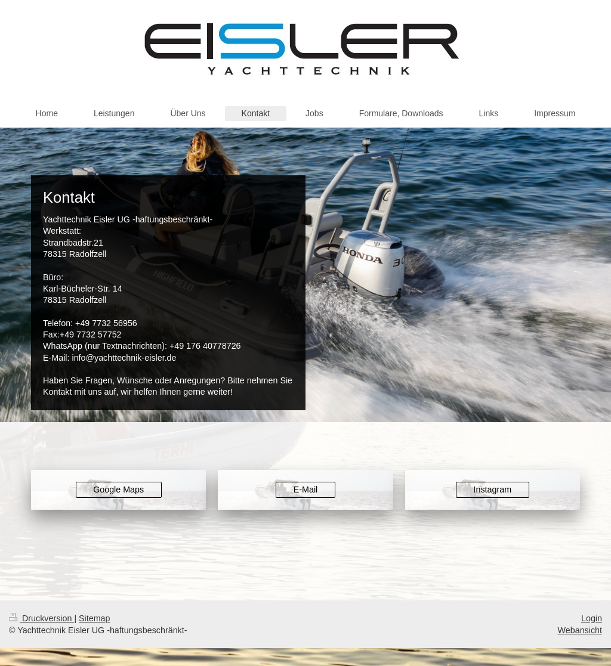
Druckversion (41, 618)
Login (591, 618)
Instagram (493, 489)
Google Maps (118, 489)
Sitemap (94, 618)
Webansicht (580, 630)
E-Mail (306, 489)
